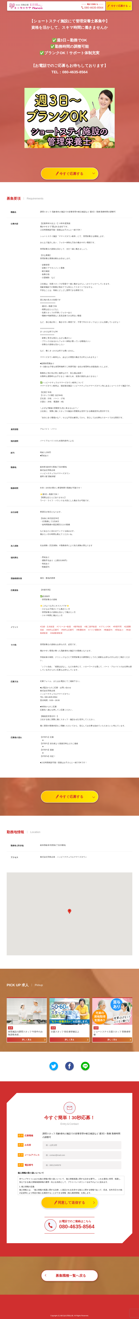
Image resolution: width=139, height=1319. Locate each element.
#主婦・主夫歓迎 (47, 627)
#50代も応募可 (67, 630)
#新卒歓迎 (77, 627)
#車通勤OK (81, 630)
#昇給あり (119, 630)
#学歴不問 (117, 627)
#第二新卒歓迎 (90, 627)
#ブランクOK (105, 627)
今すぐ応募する (117, 6)
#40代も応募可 (52, 630)
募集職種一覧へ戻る (71, 1275)
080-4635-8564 (92, 7)
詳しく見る (26, 1040)
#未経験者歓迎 (56, 633)
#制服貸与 (108, 630)
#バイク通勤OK (94, 630)
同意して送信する (69, 1202)
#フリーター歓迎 (64, 627)
